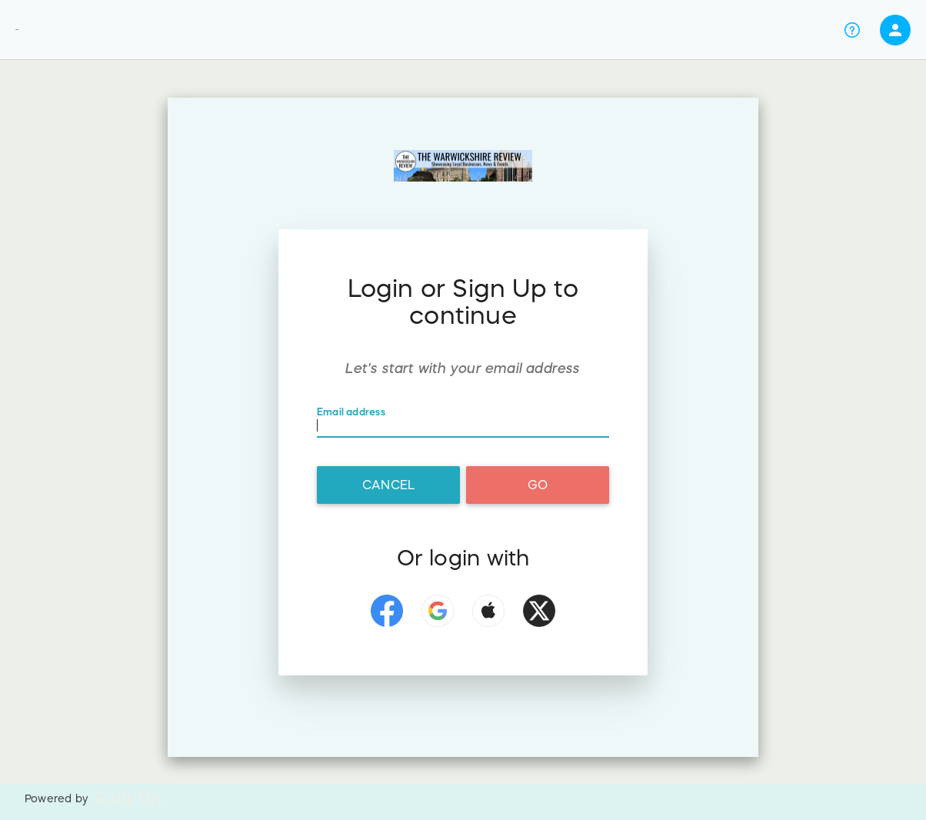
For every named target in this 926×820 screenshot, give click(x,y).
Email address (351, 413)
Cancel (388, 484)
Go (538, 484)
